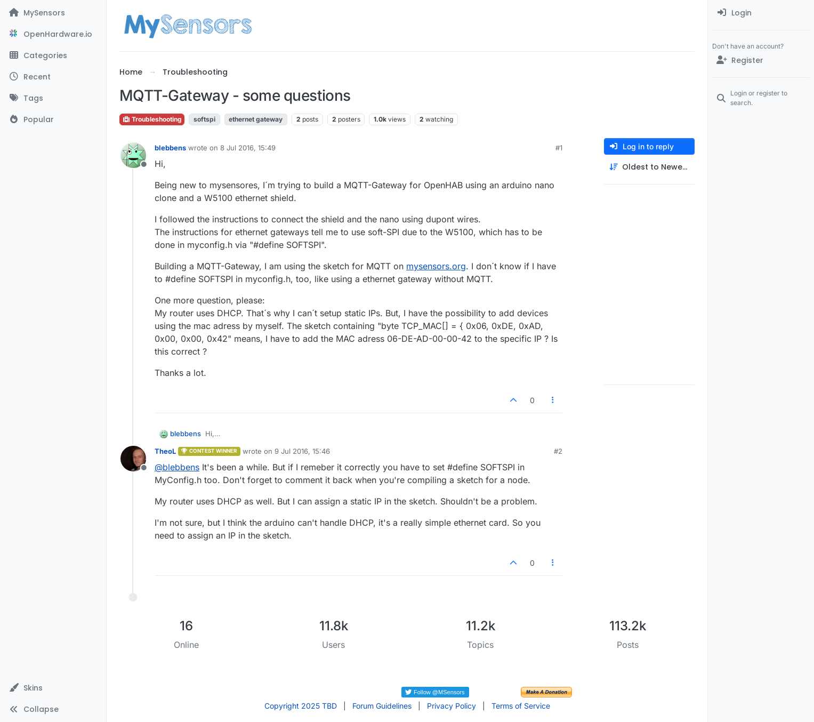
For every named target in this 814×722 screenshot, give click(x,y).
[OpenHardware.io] (53, 34)
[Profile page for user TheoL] (133, 458)
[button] (53, 687)
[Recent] (53, 76)
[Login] (761, 12)
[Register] (761, 60)
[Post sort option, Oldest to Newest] (649, 167)
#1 (558, 147)
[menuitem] (761, 12)
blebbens (170, 147)
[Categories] (53, 55)
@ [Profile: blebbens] (177, 467)
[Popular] (53, 119)
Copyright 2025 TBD (300, 705)
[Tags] (53, 98)
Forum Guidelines (382, 705)
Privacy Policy (451, 705)
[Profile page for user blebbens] (133, 155)
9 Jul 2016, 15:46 (302, 451)
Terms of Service (520, 705)
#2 (558, 451)
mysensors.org (436, 266)
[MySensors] (53, 12)
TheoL (165, 451)
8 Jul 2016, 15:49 (248, 147)
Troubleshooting (152, 119)
